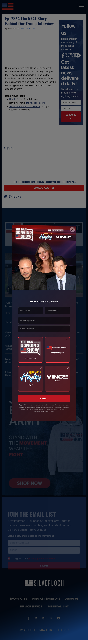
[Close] (72, 229)
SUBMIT (44, 398)
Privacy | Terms (49, 411)
